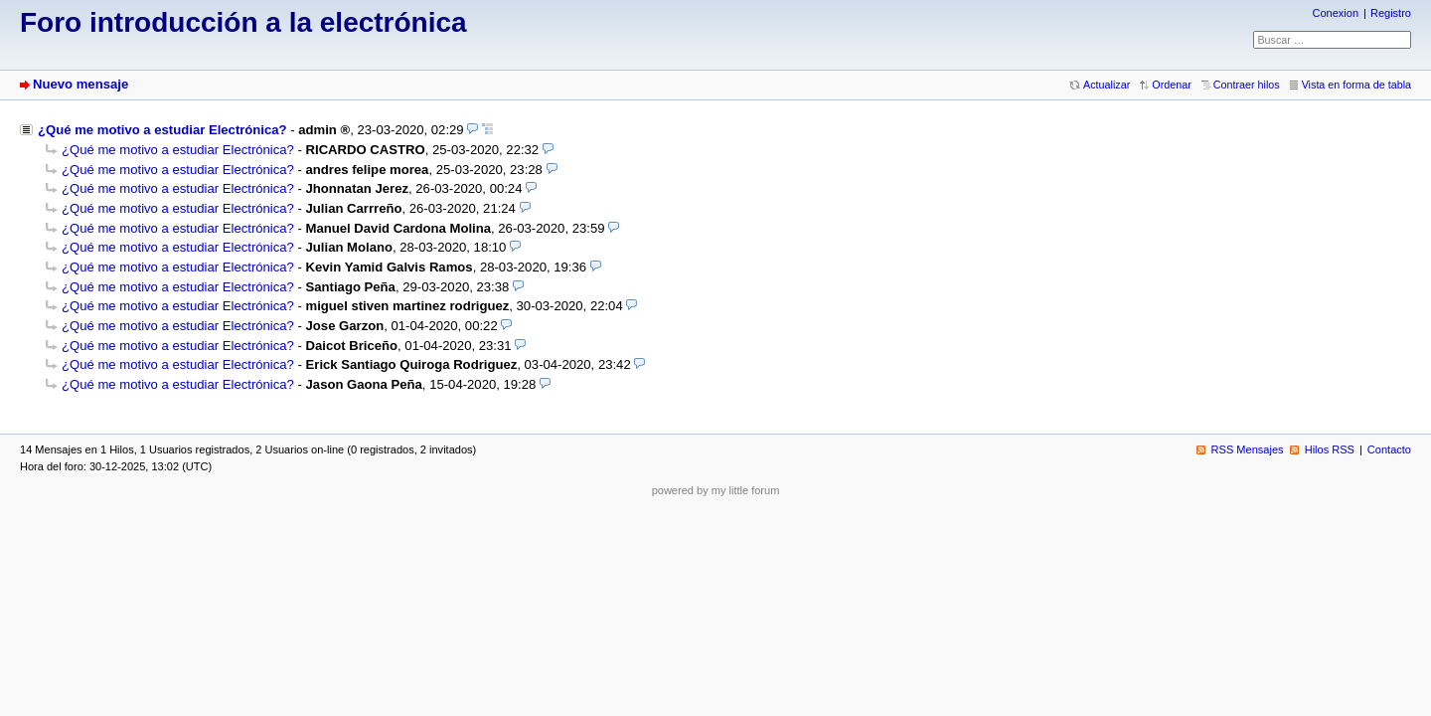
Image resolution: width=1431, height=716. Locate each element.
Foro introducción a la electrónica (243, 22)
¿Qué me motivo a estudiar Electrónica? (162, 129)
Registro (1390, 13)
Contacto (1389, 449)
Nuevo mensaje (80, 84)
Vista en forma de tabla (1356, 84)
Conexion (1335, 13)
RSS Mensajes (1247, 449)
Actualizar (1106, 84)
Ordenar (1171, 84)
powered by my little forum (716, 490)
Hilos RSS (1329, 449)
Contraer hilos (1246, 84)
